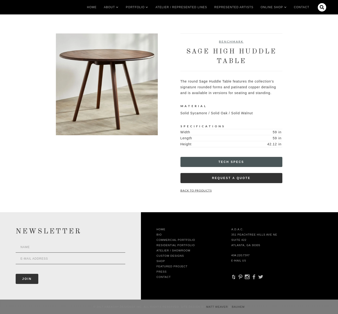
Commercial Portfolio (176, 239)
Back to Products (196, 190)
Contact (301, 7)
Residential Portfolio (176, 245)
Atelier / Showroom (174, 250)
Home (92, 7)
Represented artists (233, 7)
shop (161, 261)
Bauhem (238, 306)
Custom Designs (170, 255)
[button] (109, 7)
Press (162, 271)
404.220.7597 (240, 255)
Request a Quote (231, 178)
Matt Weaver (217, 306)
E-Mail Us (238, 260)
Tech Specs (231, 162)
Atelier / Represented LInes (181, 7)
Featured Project (172, 266)
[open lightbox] (107, 84)
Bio (159, 234)
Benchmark (231, 41)
